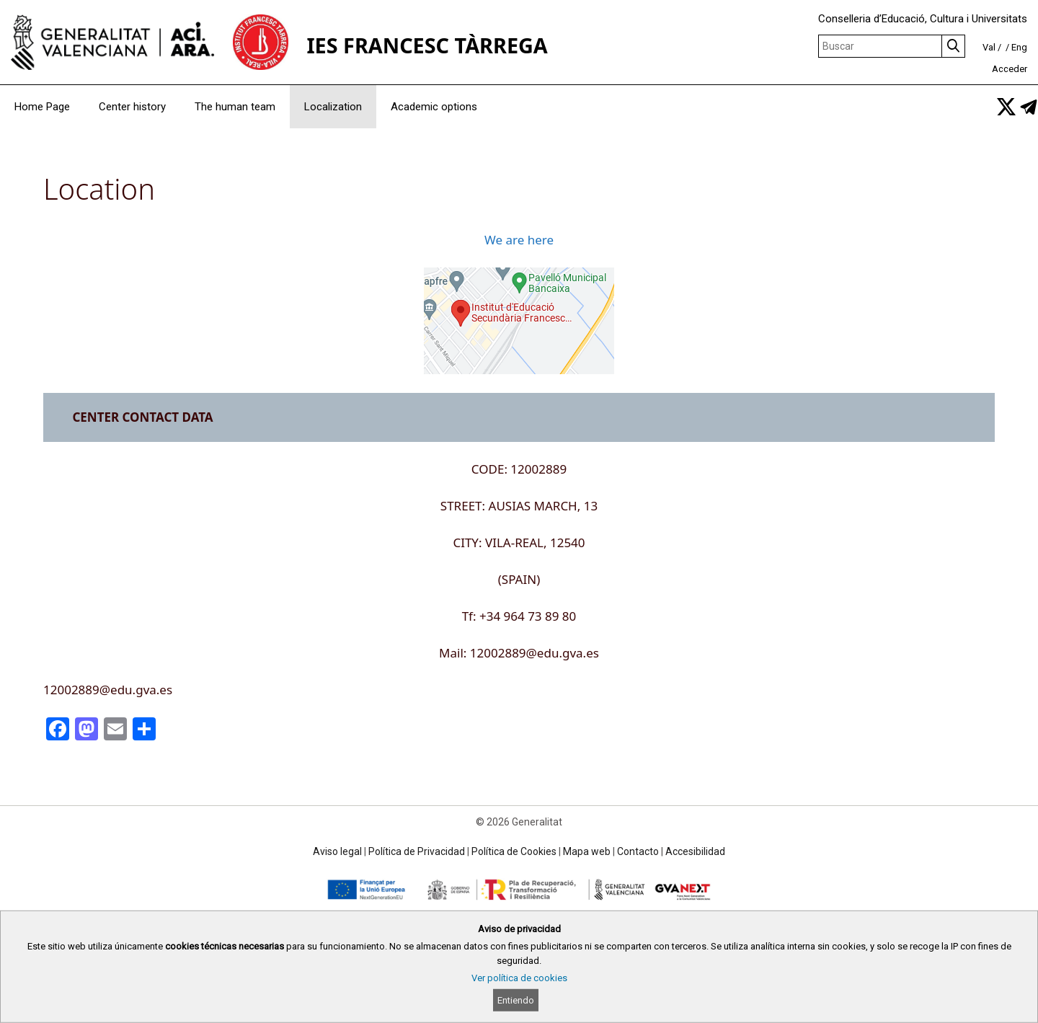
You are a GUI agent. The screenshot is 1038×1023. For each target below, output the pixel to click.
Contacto (638, 851)
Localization (333, 106)
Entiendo (515, 1000)
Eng (1019, 47)
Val (988, 47)
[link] (1006, 106)
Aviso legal (337, 851)
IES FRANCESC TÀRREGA (426, 45)
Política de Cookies (513, 851)
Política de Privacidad (416, 851)
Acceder (1009, 68)
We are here (519, 239)
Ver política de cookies (519, 978)
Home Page (42, 106)
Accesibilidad (695, 851)
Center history (132, 106)
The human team (235, 106)
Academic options (434, 106)
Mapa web (587, 851)
